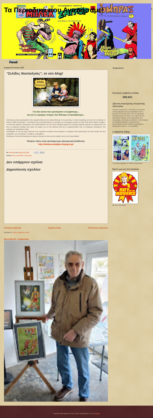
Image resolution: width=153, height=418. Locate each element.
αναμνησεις (28, 155)
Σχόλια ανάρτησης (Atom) (21, 232)
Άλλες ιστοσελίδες (18, 155)
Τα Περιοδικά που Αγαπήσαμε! (54, 10)
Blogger (97, 413)
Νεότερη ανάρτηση (12, 228)
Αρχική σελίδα (54, 228)
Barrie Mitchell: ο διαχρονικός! (16, 239)
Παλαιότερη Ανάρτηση (98, 228)
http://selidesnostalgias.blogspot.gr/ (56, 144)
